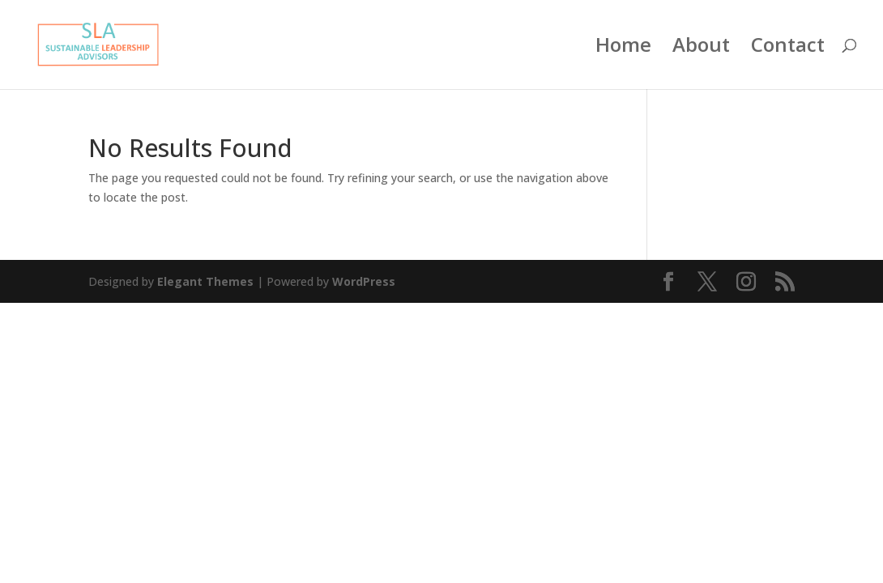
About (701, 48)
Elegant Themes (205, 281)
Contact (788, 48)
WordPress (363, 281)
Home (623, 48)
